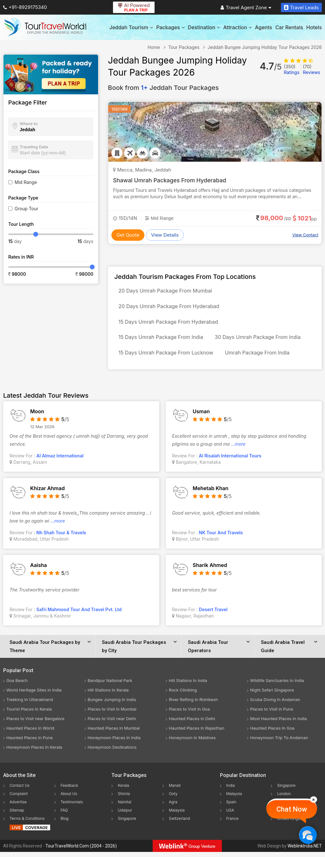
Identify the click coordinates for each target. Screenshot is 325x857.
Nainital (124, 807)
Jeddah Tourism (131, 27)
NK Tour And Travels (221, 537)
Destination (204, 27)
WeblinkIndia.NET (305, 851)
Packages (170, 27)
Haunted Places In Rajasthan (196, 733)
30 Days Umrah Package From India (260, 341)
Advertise (18, 807)
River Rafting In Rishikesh (193, 704)
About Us (69, 798)
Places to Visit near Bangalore (35, 723)
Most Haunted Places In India (278, 723)
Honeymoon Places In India (114, 742)
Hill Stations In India (188, 685)
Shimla (124, 798)
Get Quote (127, 235)
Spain (231, 807)
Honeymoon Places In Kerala (34, 752)
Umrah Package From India (260, 357)
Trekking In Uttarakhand (29, 704)
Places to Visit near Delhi (112, 723)
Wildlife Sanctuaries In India (277, 685)
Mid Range (26, 182)
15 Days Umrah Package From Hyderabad (169, 324)
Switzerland (179, 823)
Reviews (311, 69)
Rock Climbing (183, 695)
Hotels (314, 27)
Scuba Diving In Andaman (275, 704)
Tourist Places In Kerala (29, 714)
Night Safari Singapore (272, 695)
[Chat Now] (307, 834)
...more (238, 449)
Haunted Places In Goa (272, 733)
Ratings (291, 69)
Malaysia (177, 815)
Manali (175, 790)
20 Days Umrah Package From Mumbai (166, 291)
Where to (29, 123)
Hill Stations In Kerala (108, 695)
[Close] (313, 799)
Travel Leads (301, 7)
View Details (165, 235)
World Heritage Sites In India (34, 695)
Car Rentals (289, 27)
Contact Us (20, 790)
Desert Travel (213, 614)
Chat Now (291, 809)
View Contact (305, 234)
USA (230, 815)
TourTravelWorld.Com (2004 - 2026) (81, 851)
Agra (173, 807)
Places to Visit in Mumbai (112, 714)
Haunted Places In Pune (29, 742)
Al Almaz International (60, 460)
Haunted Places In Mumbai (114, 733)
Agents (263, 27)
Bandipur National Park (110, 685)
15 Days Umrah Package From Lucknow (166, 357)
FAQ (64, 815)
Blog (65, 823)
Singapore (127, 823)
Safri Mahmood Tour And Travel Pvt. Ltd (79, 614)
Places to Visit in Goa (189, 714)
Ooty (173, 798)
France (232, 823)
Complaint (19, 798)
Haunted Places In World (30, 733)
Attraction (237, 27)
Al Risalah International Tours (230, 460)
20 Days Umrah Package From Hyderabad (169, 308)
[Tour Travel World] (45, 27)
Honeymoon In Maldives (192, 742)
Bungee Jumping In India (112, 704)
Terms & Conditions (27, 823)
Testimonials (72, 807)
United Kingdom (291, 823)
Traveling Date (34, 146)
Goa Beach (17, 685)
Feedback (69, 790)
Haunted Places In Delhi (192, 723)
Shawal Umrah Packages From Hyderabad (170, 180)
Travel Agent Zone (246, 7)
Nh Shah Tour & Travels (61, 537)
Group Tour (26, 208)
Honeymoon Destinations (112, 752)
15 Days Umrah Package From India (161, 341)
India (230, 790)
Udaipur (125, 815)
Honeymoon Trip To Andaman (279, 742)
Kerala (123, 790)
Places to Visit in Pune (271, 714)
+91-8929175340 (25, 7)
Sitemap (17, 815)
